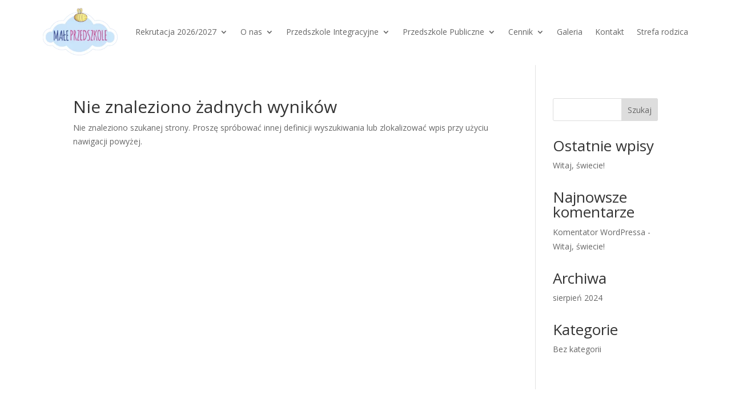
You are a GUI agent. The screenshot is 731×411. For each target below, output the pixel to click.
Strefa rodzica (662, 31)
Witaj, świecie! (579, 165)
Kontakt (609, 31)
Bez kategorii (577, 349)
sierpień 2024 (578, 297)
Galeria (570, 31)
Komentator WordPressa (599, 232)
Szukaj (640, 109)
